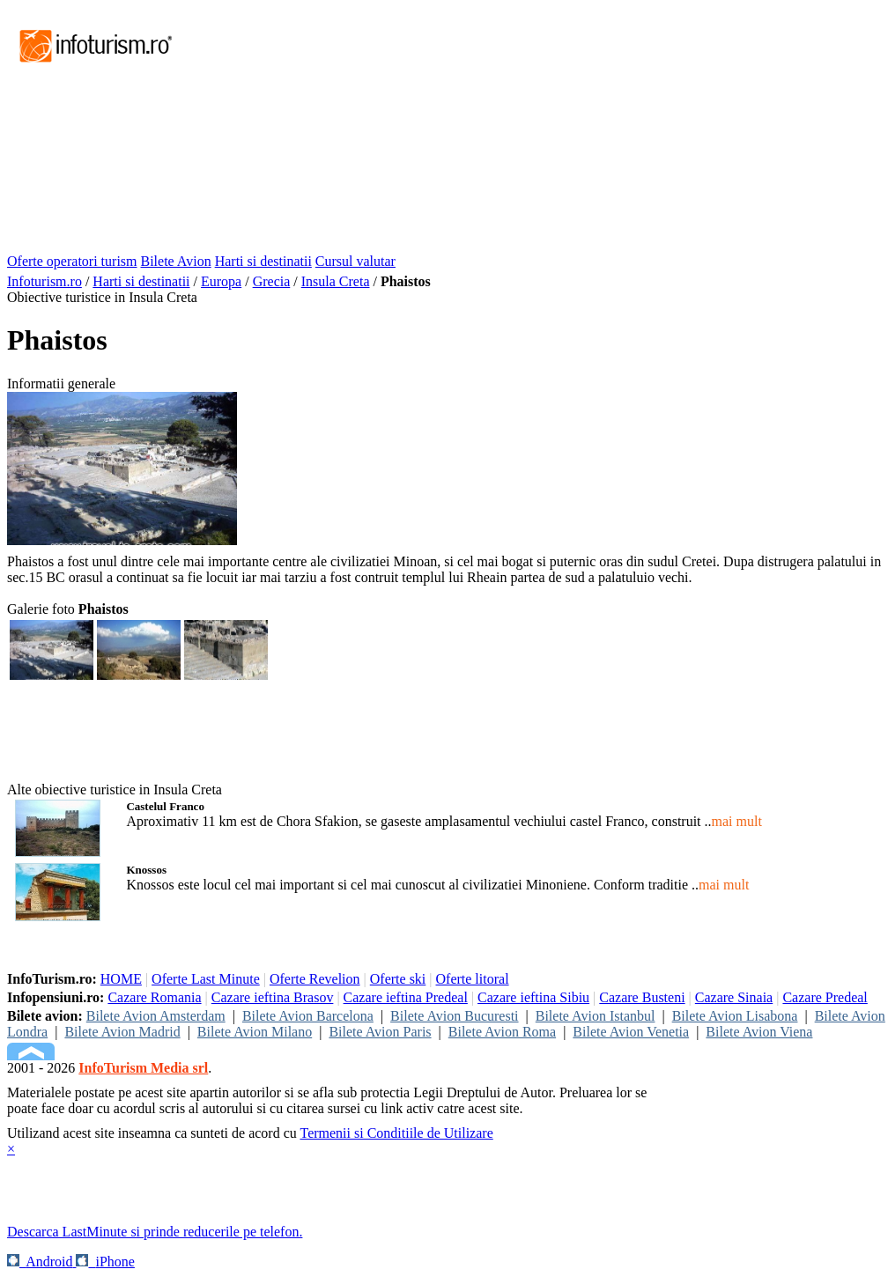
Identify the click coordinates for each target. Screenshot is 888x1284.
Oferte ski (398, 978)
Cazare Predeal (824, 997)
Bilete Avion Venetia (631, 1031)
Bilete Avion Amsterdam (156, 1015)
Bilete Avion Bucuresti (454, 1015)
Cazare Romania (154, 997)
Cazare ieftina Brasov (272, 997)
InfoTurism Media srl (143, 1067)
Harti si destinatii (263, 261)
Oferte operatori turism (72, 261)
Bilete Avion (176, 261)
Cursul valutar (355, 261)
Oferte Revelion (315, 978)
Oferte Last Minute (206, 978)
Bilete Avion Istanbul (595, 1015)
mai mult (737, 821)
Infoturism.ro (44, 281)
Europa (221, 281)
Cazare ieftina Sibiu (533, 997)
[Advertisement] (425, 130)
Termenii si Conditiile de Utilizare (396, 1132)
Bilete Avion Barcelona (308, 1015)
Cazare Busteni (641, 997)
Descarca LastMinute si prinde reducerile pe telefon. (154, 1231)
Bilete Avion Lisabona (735, 1015)
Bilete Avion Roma (502, 1031)
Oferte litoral (472, 978)
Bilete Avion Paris (380, 1031)
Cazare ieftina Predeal (406, 997)
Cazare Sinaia (734, 997)
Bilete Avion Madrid (122, 1031)
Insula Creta (335, 281)
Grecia (272, 281)
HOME (121, 978)
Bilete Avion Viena (759, 1031)
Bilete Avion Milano (254, 1031)
